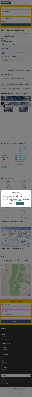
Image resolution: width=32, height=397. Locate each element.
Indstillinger (11, 203)
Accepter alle (20, 203)
